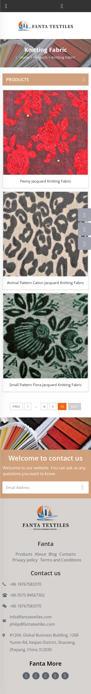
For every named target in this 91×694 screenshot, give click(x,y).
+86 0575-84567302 (27, 595)
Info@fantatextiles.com (31, 617)
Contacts (67, 554)
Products (24, 554)
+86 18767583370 (25, 584)
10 (62, 406)
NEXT (74, 406)
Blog (53, 554)
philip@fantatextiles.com (32, 624)
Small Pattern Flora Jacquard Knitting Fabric (45, 384)
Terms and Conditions (60, 560)
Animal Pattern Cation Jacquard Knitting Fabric (45, 282)
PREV (16, 406)
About (40, 554)
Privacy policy (25, 560)
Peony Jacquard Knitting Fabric (45, 181)
